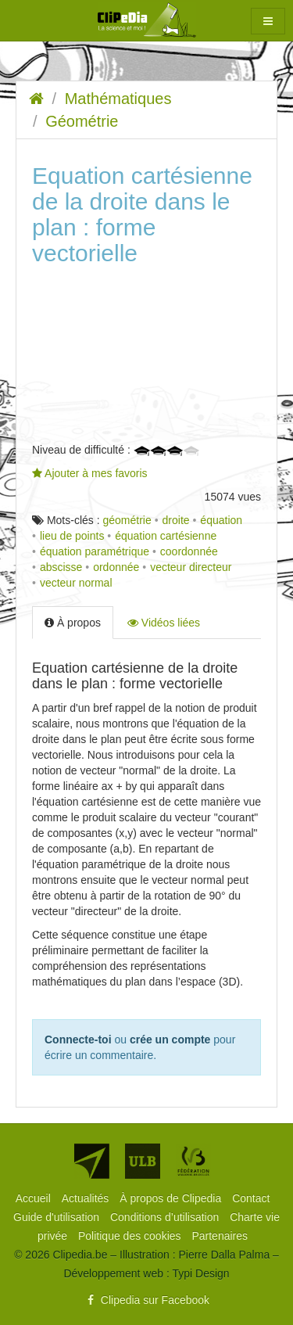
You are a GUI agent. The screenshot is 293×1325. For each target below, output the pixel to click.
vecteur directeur (190, 567)
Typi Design (200, 1273)
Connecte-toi (78, 1039)
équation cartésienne (165, 536)
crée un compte (170, 1039)
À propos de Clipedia (172, 1198)
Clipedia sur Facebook (146, 1300)
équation (221, 520)
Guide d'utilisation (57, 1217)
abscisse (61, 567)
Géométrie (81, 121)
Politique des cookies (131, 1236)
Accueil (35, 1198)
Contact (251, 1198)
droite (176, 520)
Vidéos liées (163, 622)
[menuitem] (35, 1198)
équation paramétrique (94, 551)
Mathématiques (118, 98)
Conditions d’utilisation (166, 1217)
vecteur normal (76, 582)
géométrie (126, 520)
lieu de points (72, 536)
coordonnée (189, 551)
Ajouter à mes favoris (90, 473)
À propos (73, 622)
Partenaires (219, 1236)
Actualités (87, 1198)
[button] (268, 21)
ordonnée (116, 567)
